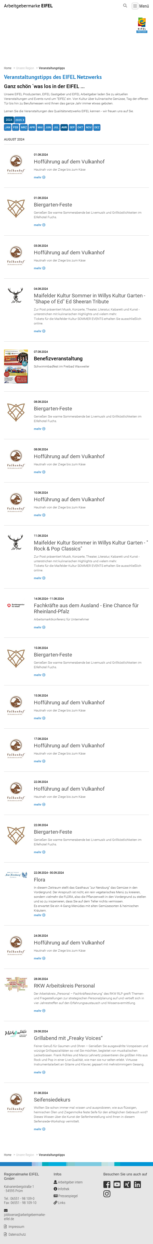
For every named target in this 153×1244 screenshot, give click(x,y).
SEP (72, 127)
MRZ (24, 127)
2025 (18, 120)
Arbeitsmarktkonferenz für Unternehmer (61, 619)
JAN (7, 127)
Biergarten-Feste (53, 205)
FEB (15, 127)
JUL (56, 127)
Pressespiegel (66, 1196)
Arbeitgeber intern (68, 1182)
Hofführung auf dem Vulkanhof (69, 162)
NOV (89, 127)
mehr (37, 177)
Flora (39, 880)
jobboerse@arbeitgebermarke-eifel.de (25, 1215)
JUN (48, 127)
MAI (40, 127)
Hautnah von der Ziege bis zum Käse (59, 169)
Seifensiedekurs (52, 1100)
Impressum (16, 1226)
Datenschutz (17, 1234)
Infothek (61, 1189)
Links (59, 1203)
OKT (80, 127)
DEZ (96, 127)
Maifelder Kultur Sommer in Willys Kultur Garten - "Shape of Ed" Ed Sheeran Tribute (89, 299)
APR (32, 127)
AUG (64, 127)
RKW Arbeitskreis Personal (64, 986)
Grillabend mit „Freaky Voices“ (68, 1038)
